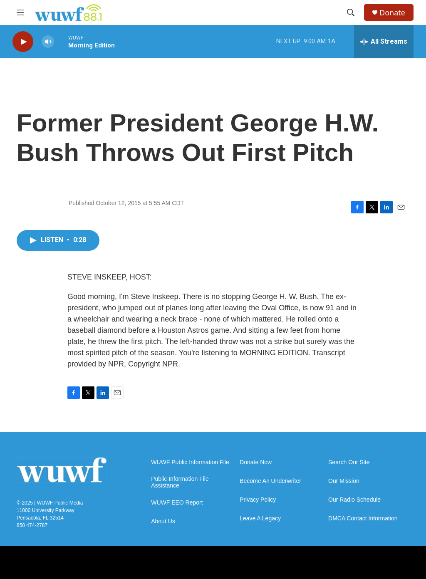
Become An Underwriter (270, 481)
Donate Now (256, 462)
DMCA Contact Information (363, 518)
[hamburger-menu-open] (20, 12)
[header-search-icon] (351, 12)
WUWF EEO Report (177, 503)
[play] (23, 42)
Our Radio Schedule (354, 500)
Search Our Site (349, 462)
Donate (392, 12)
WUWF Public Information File (190, 462)
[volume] (48, 41)
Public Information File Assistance (180, 482)
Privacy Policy (258, 500)
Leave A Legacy (260, 518)
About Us (163, 521)
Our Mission (343, 481)
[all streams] (384, 41)
